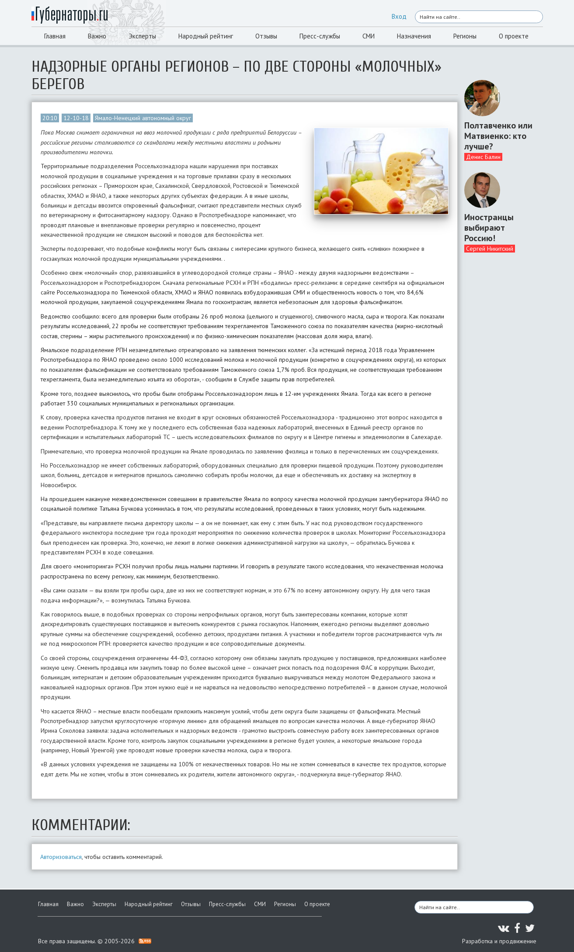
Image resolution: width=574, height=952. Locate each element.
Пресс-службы (319, 36)
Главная (55, 36)
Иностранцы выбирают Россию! (489, 227)
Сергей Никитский (489, 249)
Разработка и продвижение (499, 941)
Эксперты (142, 36)
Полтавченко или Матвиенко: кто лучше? (498, 136)
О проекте (514, 36)
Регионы (465, 36)
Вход (399, 16)
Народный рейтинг (205, 36)
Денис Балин (483, 157)
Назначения (414, 36)
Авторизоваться (61, 857)
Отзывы (266, 36)
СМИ (368, 36)
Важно (97, 36)
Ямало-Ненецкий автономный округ (143, 118)
